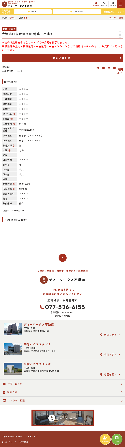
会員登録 (105, 439)
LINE (117, 439)
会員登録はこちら (113, 11)
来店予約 (10, 392)
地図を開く (108, 335)
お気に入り (33, 11)
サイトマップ (32, 436)
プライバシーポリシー (12, 436)
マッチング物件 (76, 11)
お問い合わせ (61, 58)
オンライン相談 (14, 400)
